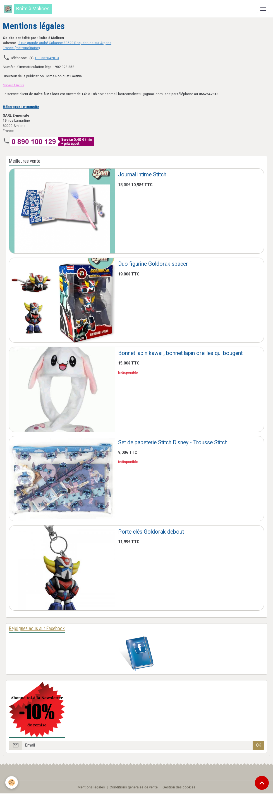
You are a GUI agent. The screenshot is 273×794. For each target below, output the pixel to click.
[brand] (28, 9)
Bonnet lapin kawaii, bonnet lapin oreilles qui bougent (180, 353)
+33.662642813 (47, 58)
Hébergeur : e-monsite (21, 107)
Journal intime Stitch (142, 174)
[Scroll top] (262, 783)
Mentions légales (91, 787)
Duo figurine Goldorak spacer (153, 264)
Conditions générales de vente (134, 787)
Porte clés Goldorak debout (151, 532)
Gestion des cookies (178, 787)
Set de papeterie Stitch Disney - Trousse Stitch (173, 442)
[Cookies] (12, 782)
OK (258, 745)
